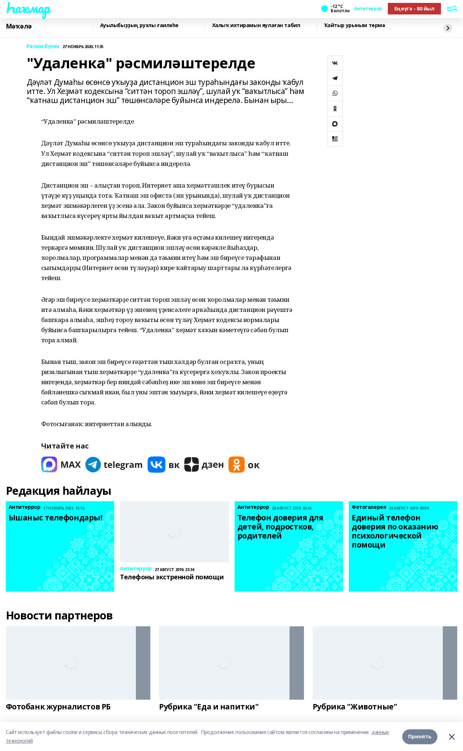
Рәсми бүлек (43, 46)
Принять (420, 736)
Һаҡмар (28, 7)
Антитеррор (368, 9)
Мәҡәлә (19, 26)
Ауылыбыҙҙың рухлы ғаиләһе (139, 25)
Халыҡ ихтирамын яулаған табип (256, 25)
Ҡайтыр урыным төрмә (354, 25)
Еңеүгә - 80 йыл (414, 8)
